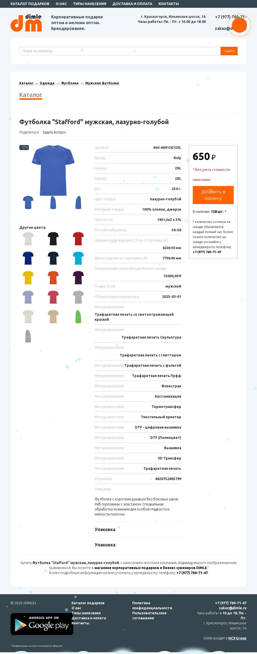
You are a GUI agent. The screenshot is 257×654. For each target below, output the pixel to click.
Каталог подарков (88, 603)
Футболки (70, 83)
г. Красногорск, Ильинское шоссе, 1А (173, 17)
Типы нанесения (89, 4)
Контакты (169, 4)
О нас (61, 4)
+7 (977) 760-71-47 (207, 252)
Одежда (47, 83)
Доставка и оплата (132, 4)
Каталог (26, 83)
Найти (229, 51)
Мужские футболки (102, 83)
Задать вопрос (54, 132)
